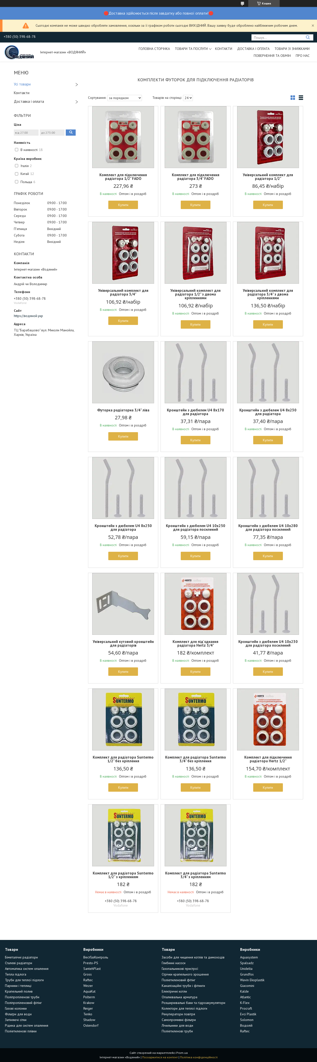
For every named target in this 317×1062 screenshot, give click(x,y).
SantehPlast (92, 968)
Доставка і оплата (253, 48)
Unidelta (246, 968)
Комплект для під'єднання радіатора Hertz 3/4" (195, 643)
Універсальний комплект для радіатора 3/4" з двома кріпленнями (268, 294)
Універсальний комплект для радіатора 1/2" (268, 176)
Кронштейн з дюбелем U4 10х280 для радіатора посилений (268, 527)
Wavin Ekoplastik (252, 980)
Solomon (246, 1020)
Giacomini (247, 985)
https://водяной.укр (28, 316)
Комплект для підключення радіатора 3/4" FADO (195, 176)
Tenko (87, 1014)
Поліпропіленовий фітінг (23, 1002)
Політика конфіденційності (199, 1057)
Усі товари (22, 84)
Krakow (88, 1002)
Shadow (89, 1020)
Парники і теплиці (18, 985)
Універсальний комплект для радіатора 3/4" (123, 292)
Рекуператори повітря (178, 1014)
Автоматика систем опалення (26, 968)
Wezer (88, 985)
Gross (87, 974)
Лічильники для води (177, 1025)
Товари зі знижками (292, 48)
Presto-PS (90, 963)
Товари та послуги (191, 48)
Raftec (88, 980)
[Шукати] (307, 37)
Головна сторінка (154, 48)
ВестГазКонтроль (95, 957)
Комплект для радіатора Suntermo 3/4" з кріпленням (195, 875)
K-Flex (244, 1002)
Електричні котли (174, 991)
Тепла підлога (15, 974)
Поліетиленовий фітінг (178, 980)
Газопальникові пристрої (180, 968)
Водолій (246, 1025)
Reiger (88, 1008)
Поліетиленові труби (177, 1031)
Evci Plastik (248, 1014)
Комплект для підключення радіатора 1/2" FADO (123, 176)
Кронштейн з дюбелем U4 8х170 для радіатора (195, 412)
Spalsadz (247, 963)
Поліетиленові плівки (21, 1031)
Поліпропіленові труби (22, 997)
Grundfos (247, 974)
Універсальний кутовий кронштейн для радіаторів (123, 643)
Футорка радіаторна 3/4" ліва (123, 410)
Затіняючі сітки (15, 1020)
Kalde (244, 991)
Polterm (89, 997)
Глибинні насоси (173, 963)
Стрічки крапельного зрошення (185, 974)
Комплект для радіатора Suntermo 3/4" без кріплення (195, 759)
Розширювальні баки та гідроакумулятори (193, 1002)
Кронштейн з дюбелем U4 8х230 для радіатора (267, 412)
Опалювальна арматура (179, 997)
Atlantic (245, 997)
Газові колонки (16, 1008)
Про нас (303, 55)
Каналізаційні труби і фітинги (183, 985)
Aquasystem (249, 957)
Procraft (246, 1008)
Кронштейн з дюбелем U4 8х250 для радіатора (123, 527)
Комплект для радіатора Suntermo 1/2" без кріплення (123, 759)
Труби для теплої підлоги (24, 980)
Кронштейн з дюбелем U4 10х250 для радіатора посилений (195, 527)
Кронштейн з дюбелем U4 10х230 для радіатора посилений (268, 643)
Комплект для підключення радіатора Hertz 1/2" (268, 759)
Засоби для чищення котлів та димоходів (193, 957)
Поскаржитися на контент (160, 1057)
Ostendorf (90, 1025)
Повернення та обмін (272, 55)
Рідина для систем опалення (26, 1025)
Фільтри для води (18, 1014)
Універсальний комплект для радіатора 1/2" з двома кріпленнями (195, 294)
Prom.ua (182, 1053)
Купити (123, 205)
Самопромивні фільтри (179, 1020)
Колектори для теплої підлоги (184, 1008)
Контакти (223, 48)
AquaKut (89, 991)
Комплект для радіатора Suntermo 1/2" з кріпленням (123, 875)
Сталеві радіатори (18, 963)
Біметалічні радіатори (21, 957)
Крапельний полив (19, 991)
